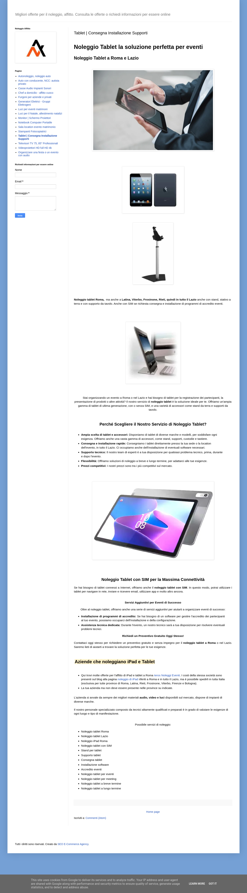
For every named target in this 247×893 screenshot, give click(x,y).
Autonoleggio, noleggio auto (34, 76)
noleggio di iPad (128, 679)
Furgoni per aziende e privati (34, 97)
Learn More (197, 883)
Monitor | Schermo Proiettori (34, 117)
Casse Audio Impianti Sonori (34, 88)
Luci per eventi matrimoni (33, 109)
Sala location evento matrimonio (37, 126)
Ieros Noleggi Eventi (167, 675)
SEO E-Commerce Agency (72, 844)
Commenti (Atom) (96, 817)
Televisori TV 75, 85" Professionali (38, 143)
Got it (213, 883)
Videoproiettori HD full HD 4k (35, 147)
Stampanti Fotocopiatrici (32, 131)
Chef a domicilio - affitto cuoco (35, 92)
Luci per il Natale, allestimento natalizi (40, 113)
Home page (153, 811)
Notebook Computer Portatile (35, 122)
